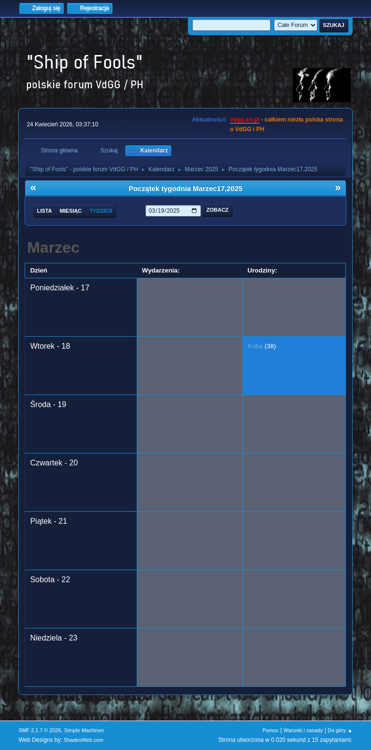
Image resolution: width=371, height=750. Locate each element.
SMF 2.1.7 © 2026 (39, 730)
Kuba (255, 346)
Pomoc (270, 730)
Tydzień (100, 211)
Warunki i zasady (303, 730)
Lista (44, 211)
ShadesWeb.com (83, 740)
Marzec (53, 247)
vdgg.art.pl (244, 119)
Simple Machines (84, 730)
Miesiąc (70, 211)
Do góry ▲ (340, 730)
